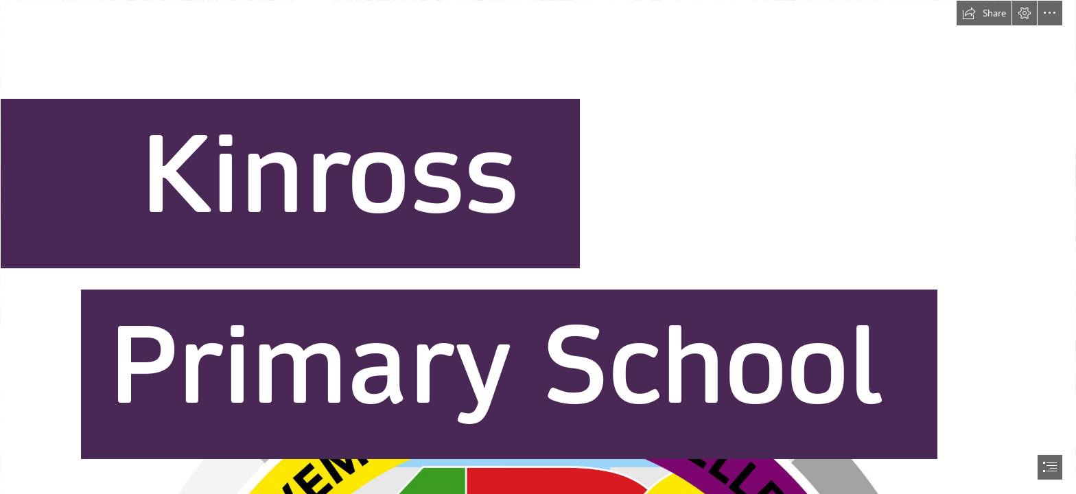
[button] (984, 13)
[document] (538, 247)
